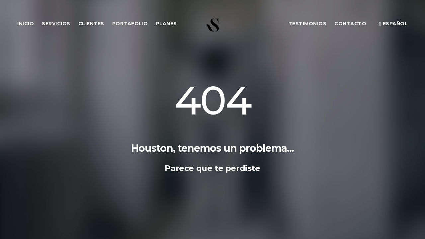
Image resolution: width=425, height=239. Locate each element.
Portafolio (130, 24)
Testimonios (308, 24)
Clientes (91, 24)
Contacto (350, 24)
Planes (166, 24)
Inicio (25, 24)
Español (393, 24)
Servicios (56, 24)
